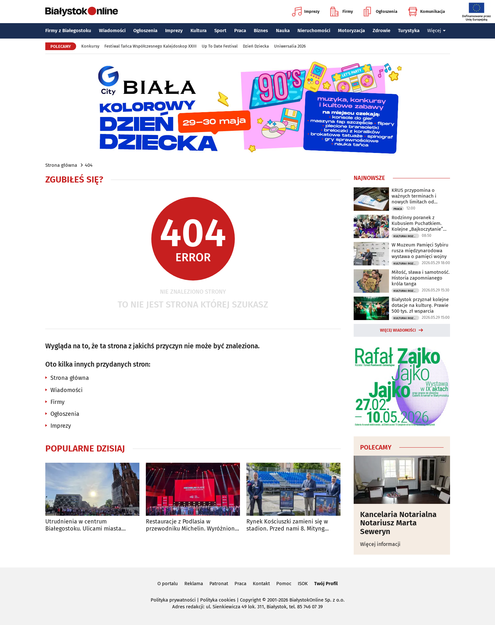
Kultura (198, 30)
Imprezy (306, 11)
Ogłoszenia (380, 11)
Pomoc (283, 583)
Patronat (218, 583)
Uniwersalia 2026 (290, 46)
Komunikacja (426, 11)
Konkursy (90, 46)
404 (89, 165)
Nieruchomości (313, 30)
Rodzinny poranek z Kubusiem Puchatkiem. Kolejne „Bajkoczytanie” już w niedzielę (417, 223)
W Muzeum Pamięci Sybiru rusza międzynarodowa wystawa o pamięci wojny (420, 250)
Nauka (283, 30)
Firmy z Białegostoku (68, 30)
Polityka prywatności (173, 600)
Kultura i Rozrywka (406, 236)
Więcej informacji (380, 544)
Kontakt (261, 583)
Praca (240, 30)
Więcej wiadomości (398, 330)
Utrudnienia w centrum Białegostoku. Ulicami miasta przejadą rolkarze (83, 525)
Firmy (341, 11)
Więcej (436, 30)
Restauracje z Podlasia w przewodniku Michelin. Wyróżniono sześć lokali (192, 525)
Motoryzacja (351, 30)
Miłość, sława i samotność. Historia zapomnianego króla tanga (421, 278)
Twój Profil (326, 583)
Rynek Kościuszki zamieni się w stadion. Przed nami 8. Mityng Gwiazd (287, 525)
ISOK (303, 583)
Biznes (261, 30)
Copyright (250, 600)
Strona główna (61, 165)
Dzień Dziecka (256, 46)
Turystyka (409, 30)
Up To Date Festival (220, 46)
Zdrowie (381, 30)
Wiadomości (112, 30)
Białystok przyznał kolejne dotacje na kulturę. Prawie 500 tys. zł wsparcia (420, 305)
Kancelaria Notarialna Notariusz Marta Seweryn (398, 523)
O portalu (167, 583)
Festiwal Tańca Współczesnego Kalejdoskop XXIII (150, 46)
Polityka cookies (217, 600)
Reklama (193, 583)
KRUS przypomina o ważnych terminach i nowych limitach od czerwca (414, 196)
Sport (220, 30)
